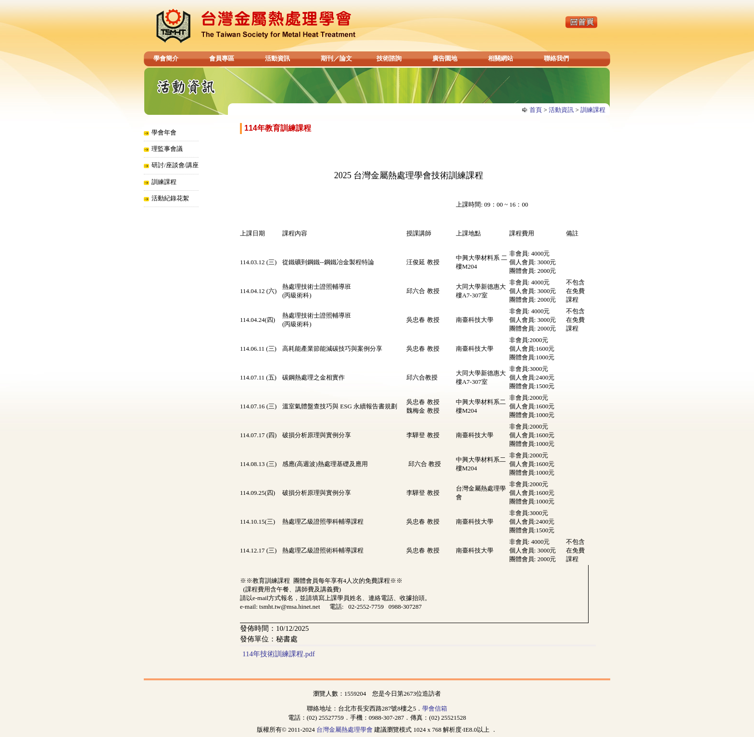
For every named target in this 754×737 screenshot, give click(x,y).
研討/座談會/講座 (175, 165)
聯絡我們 (556, 58)
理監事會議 (167, 148)
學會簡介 (165, 58)
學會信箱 (434, 708)
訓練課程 (592, 109)
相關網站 (500, 58)
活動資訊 (277, 58)
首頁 (535, 109)
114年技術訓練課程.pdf (278, 654)
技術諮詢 (389, 58)
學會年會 (163, 132)
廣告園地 (444, 58)
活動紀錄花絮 (170, 198)
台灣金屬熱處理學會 (344, 729)
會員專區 (221, 58)
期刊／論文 (336, 58)
